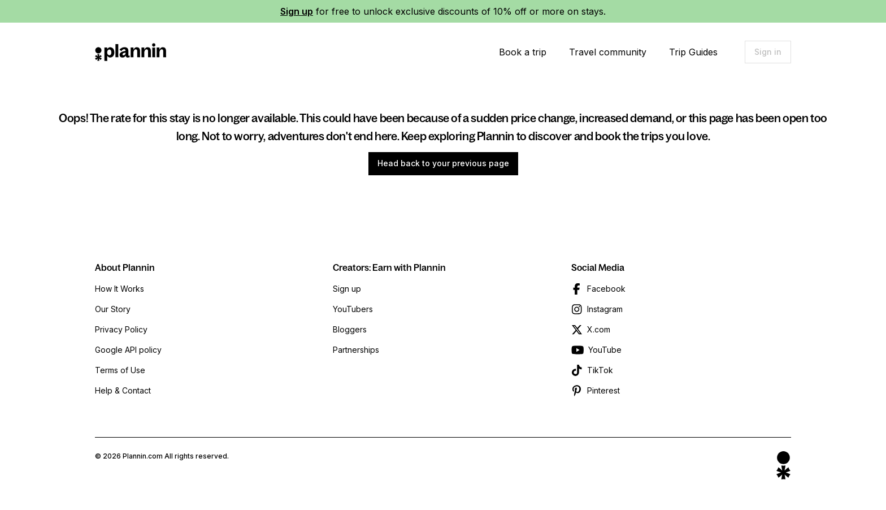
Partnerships (356, 350)
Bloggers (350, 329)
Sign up (296, 11)
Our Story (113, 309)
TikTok (600, 370)
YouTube (605, 350)
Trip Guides (693, 52)
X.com (598, 329)
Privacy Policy (121, 329)
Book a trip (522, 52)
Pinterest (603, 390)
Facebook (606, 288)
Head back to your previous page (443, 163)
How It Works (119, 288)
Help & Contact (123, 390)
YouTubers (353, 309)
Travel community (607, 52)
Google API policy (128, 350)
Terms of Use (120, 370)
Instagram (605, 309)
